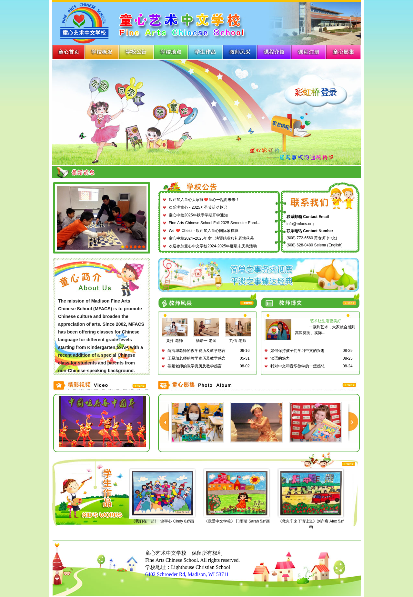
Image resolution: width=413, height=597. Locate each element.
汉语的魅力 (280, 358)
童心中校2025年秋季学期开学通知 (198, 215)
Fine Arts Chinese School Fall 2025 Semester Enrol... (214, 223)
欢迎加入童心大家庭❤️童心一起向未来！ (204, 199)
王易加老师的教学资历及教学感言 (196, 358)
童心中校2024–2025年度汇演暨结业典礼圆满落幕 (211, 238)
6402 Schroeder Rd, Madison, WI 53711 (187, 574)
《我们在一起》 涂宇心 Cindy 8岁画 (162, 521)
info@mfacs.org (300, 224)
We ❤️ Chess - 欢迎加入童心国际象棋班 (203, 230)
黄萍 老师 (175, 338)
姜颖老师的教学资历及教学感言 (194, 366)
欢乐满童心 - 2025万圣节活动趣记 (198, 207)
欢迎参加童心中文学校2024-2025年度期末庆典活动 (213, 246)
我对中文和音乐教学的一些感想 (297, 366)
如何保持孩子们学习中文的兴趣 (297, 350)
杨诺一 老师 (206, 338)
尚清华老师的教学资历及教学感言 (196, 350)
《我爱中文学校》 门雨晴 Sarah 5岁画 (237, 521)
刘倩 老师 (238, 338)
